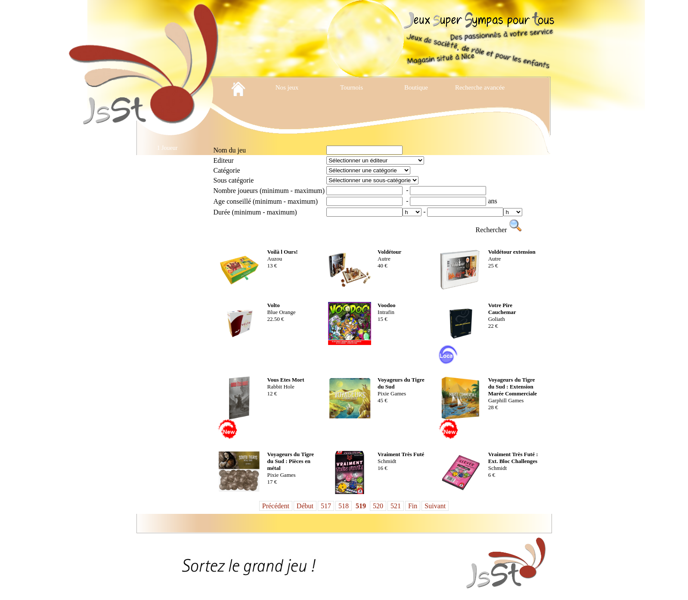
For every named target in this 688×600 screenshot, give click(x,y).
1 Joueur (167, 148)
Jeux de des (167, 314)
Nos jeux (287, 87)
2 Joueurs (167, 163)
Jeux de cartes (167, 283)
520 (378, 506)
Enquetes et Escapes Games (167, 223)
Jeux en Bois (167, 374)
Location (167, 434)
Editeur (224, 160)
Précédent (275, 506)
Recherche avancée (480, 87)
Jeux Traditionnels (167, 404)
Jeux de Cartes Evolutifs (167, 298)
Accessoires (167, 178)
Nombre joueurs (269, 190)
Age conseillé (266, 201)
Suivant (435, 506)
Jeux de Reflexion (167, 344)
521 (395, 506)
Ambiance (167, 193)
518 (343, 506)
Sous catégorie (234, 180)
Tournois (351, 87)
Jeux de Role (167, 359)
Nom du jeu (230, 150)
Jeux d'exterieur (167, 268)
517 (326, 506)
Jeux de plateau (167, 329)
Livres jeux (167, 419)
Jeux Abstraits (167, 238)
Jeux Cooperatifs (167, 253)
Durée (255, 212)
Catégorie (227, 170)
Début (305, 506)
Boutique (416, 87)
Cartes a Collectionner (167, 208)
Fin (412, 506)
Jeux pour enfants (167, 389)
